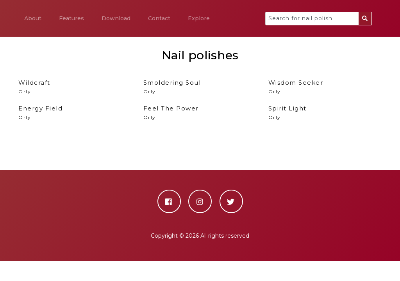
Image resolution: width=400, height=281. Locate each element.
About (32, 18)
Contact (159, 18)
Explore (199, 18)
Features (71, 18)
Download (116, 18)
